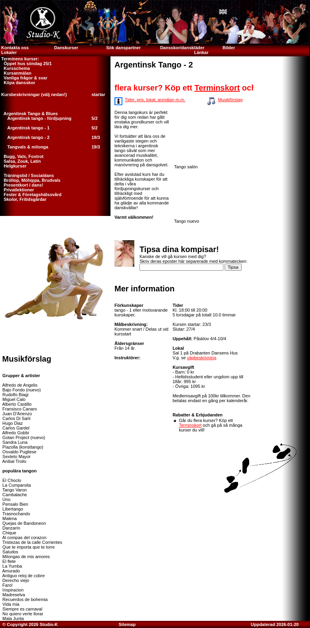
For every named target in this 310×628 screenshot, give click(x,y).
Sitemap (127, 624)
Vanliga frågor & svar (23, 77)
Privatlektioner (17, 189)
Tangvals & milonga (27, 146)
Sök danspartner (123, 47)
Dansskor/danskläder (182, 47)
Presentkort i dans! (21, 185)
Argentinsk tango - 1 (28, 127)
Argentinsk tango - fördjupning (39, 118)
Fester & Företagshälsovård (31, 194)
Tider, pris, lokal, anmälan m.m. (155, 99)
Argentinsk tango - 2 (28, 137)
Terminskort (221, 87)
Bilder (229, 47)
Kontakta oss (14, 47)
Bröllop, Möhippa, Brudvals (30, 180)
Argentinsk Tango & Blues (29, 113)
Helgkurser (13, 166)
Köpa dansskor (17, 82)
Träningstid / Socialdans (27, 175)
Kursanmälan (15, 73)
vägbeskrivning (201, 357)
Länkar (201, 52)
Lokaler (9, 52)
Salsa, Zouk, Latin (20, 161)
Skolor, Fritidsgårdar (23, 199)
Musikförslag (230, 99)
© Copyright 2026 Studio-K (29, 624)
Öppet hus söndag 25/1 (26, 63)
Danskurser (66, 47)
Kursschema (15, 68)
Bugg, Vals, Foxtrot (21, 156)
